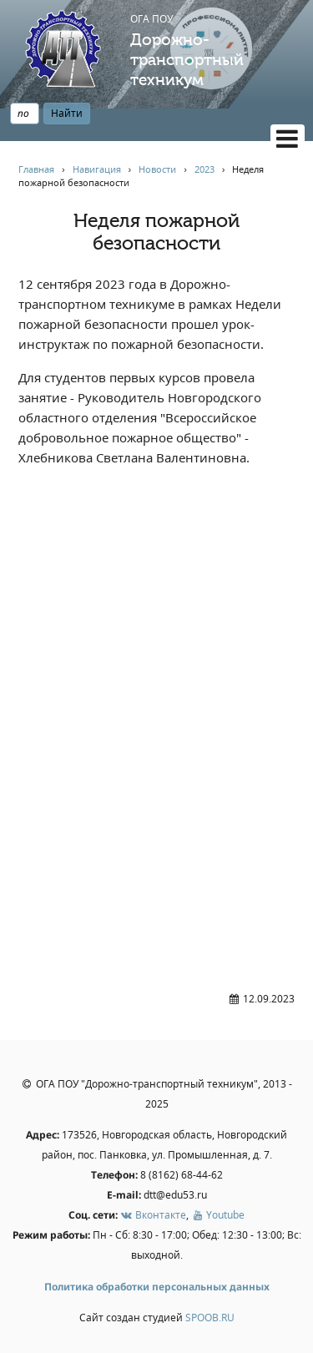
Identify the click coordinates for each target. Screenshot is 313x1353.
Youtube (218, 1215)
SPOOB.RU (210, 1317)
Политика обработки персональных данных (157, 1287)
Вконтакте (153, 1215)
